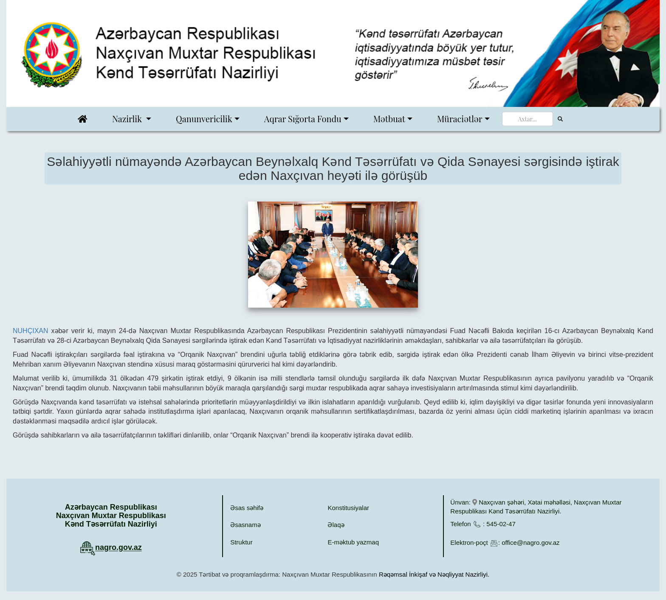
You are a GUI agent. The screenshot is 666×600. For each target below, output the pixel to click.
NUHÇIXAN (30, 330)
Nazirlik (128, 118)
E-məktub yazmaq (353, 542)
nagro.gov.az (118, 548)
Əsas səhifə (246, 507)
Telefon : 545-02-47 (482, 523)
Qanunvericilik (204, 118)
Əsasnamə (245, 524)
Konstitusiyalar (348, 507)
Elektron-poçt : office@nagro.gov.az (504, 542)
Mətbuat (389, 118)
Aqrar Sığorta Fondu (302, 118)
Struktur (241, 542)
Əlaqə (335, 524)
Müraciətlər (460, 118)
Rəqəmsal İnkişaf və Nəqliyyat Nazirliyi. (434, 574)
